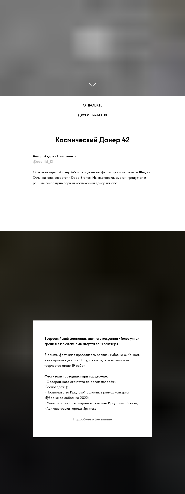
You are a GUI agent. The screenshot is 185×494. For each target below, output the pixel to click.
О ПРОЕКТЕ (92, 105)
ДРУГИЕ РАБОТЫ (92, 114)
